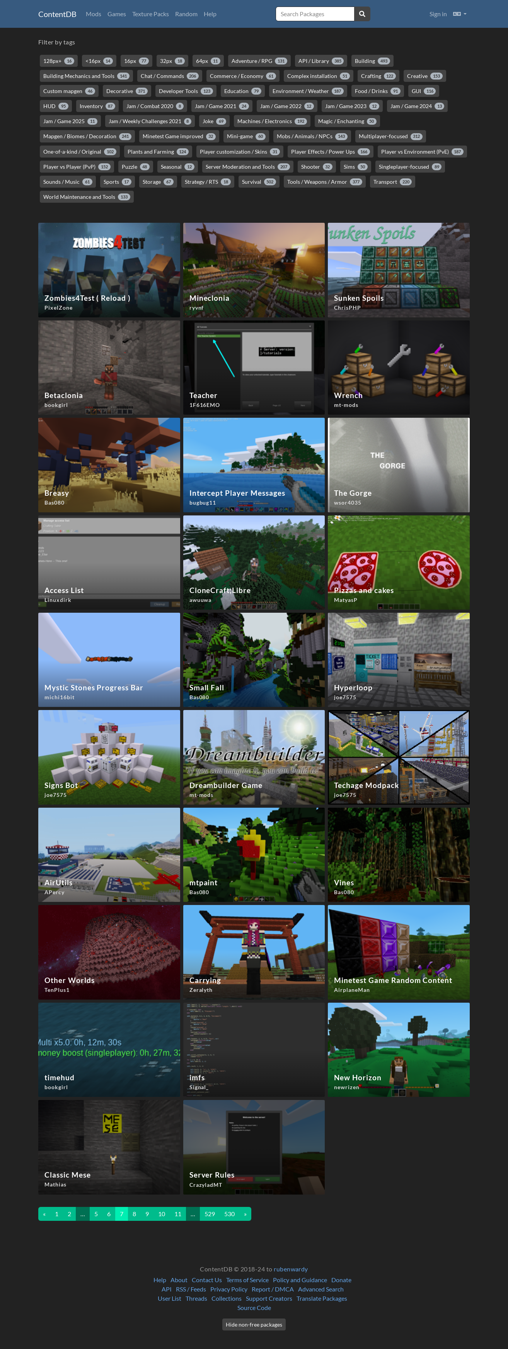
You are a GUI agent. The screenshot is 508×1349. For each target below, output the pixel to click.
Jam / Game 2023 (352, 106)
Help (210, 13)
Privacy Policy (228, 1289)
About (179, 1279)
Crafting (378, 76)
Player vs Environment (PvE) (422, 151)
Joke (214, 121)
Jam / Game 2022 (287, 106)
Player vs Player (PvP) (77, 166)
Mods (93, 13)
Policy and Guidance (300, 1279)
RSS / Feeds (191, 1289)
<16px (99, 61)
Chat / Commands (170, 76)
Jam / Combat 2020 (155, 106)
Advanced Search (321, 1289)
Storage (158, 181)
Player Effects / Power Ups (330, 151)
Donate (341, 1279)
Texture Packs (150, 13)
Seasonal (177, 166)
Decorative (127, 91)
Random (186, 13)
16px (136, 61)
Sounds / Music (67, 181)
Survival (259, 181)
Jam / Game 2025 (70, 121)
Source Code (254, 1307)
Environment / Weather (308, 91)
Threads (196, 1298)
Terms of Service (247, 1279)
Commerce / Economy (243, 76)
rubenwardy (291, 1269)
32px (172, 61)
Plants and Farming (158, 151)
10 (161, 1213)
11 (177, 1213)
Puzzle (136, 166)
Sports (118, 181)
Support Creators (269, 1298)
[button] (460, 14)
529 (210, 1213)
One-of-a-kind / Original (79, 151)
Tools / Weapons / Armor (324, 181)
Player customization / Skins (240, 151)
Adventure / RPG (259, 61)
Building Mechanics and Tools (86, 76)
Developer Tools (186, 91)
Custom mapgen (69, 91)
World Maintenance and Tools (86, 196)
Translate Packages (322, 1298)
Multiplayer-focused (391, 136)
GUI (424, 91)
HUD (55, 106)
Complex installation (318, 76)
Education (242, 91)
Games (116, 13)
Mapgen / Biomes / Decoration (87, 136)
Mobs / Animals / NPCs (312, 136)
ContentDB (57, 14)
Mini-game (246, 136)
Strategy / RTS (208, 181)
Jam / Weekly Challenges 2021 (150, 121)
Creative (425, 76)
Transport (392, 181)
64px (208, 61)
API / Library (321, 61)
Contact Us (207, 1279)
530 (229, 1213)
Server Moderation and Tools (248, 166)
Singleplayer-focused (410, 166)
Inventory (98, 106)
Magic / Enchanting (347, 121)
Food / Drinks (378, 91)
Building (372, 61)
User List (169, 1298)
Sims (356, 166)
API (167, 1289)
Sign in (438, 13)
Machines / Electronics (272, 121)
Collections (226, 1298)
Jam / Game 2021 (222, 106)
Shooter (317, 166)
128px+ (58, 61)
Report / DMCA (273, 1289)
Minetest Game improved (179, 136)
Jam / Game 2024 (417, 106)
